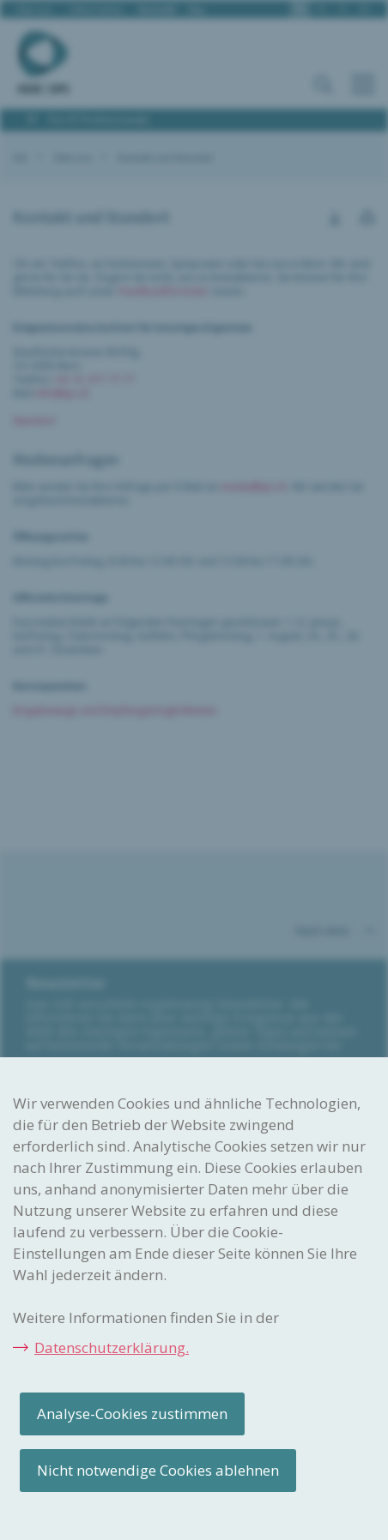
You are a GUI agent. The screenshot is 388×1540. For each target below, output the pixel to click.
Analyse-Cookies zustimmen (132, 1413)
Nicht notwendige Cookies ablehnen (158, 1470)
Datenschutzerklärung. (111, 1347)
